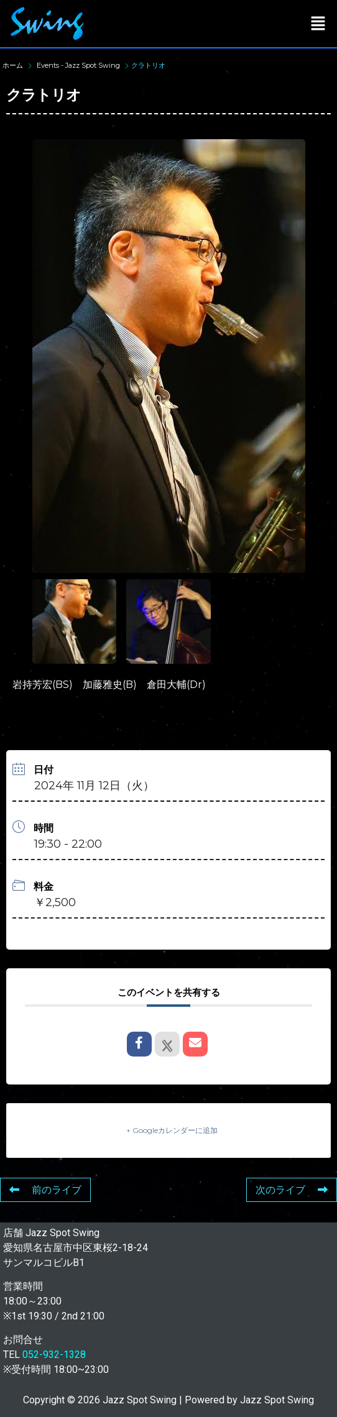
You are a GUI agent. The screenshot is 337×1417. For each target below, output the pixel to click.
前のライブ (45, 1190)
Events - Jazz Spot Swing (78, 65)
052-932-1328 (54, 1354)
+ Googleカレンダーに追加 (172, 1130)
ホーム (13, 65)
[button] (318, 23)
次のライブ (292, 1190)
